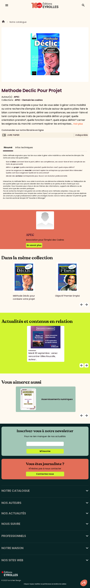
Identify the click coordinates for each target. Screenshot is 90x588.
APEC (16, 96)
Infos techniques (24, 147)
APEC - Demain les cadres (29, 99)
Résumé (8, 147)
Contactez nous (45, 473)
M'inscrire (45, 451)
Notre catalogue (18, 22)
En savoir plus (34, 245)
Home (3, 22)
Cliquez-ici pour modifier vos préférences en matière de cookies (45, 584)
